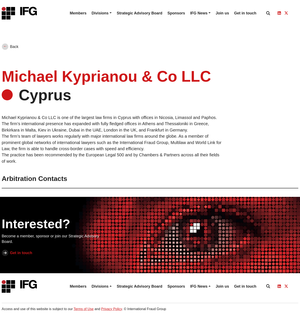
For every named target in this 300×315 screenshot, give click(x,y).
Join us (222, 13)
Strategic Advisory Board (139, 13)
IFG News (198, 13)
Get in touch (245, 13)
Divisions (100, 13)
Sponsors (176, 13)
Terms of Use (83, 309)
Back (14, 47)
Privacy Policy (111, 309)
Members (78, 13)
